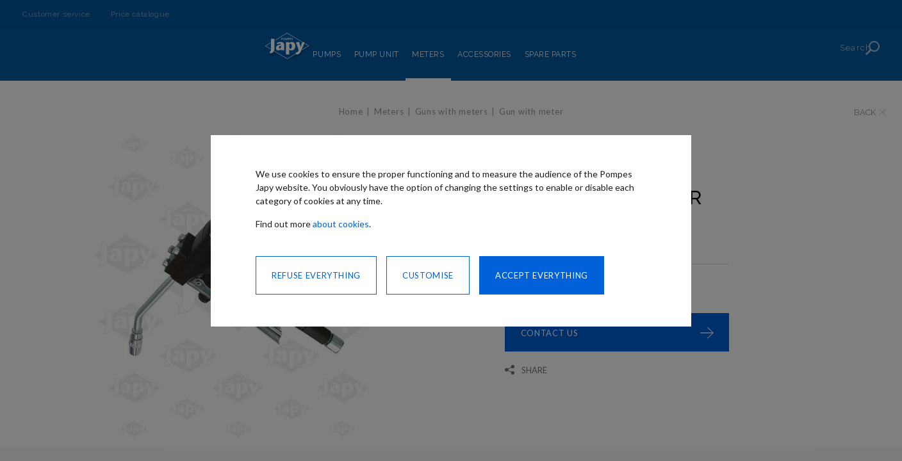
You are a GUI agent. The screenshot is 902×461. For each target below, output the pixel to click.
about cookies (341, 223)
